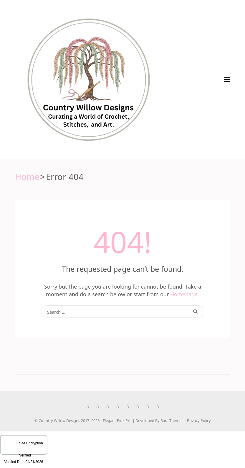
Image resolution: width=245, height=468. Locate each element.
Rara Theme (170, 420)
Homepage (184, 293)
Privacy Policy (199, 420)
